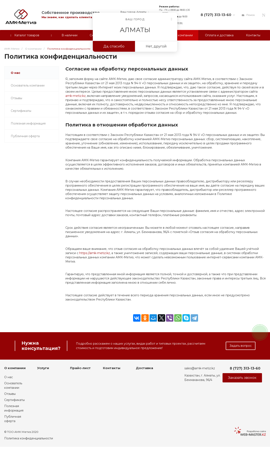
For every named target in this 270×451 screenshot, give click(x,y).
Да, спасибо (113, 46)
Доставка (144, 368)
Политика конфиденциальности (28, 438)
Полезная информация (28, 123)
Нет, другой (156, 46)
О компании (15, 368)
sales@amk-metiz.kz (199, 368)
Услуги (43, 368)
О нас (15, 73)
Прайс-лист (80, 368)
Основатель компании (28, 85)
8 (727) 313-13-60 (216, 15)
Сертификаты (21, 111)
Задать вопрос (241, 346)
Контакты (111, 368)
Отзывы (16, 98)
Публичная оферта (25, 136)
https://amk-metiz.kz (94, 253)
